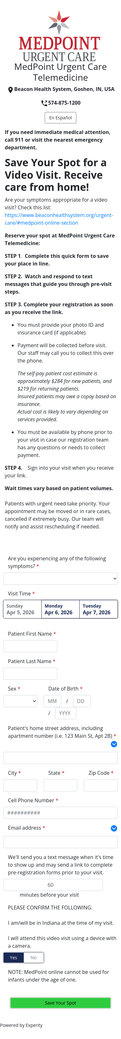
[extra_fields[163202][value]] (101, 785)
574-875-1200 (60, 102)
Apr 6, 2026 (60, 609)
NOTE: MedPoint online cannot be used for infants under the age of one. (58, 975)
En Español (60, 118)
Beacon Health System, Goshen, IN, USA (61, 89)
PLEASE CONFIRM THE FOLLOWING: (50, 907)
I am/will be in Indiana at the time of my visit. (61, 922)
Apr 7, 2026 (98, 609)
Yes (13, 957)
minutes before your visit (49, 894)
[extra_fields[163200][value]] (61, 785)
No (34, 957)
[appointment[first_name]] (30, 646)
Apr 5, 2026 (22, 609)
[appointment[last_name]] (30, 674)
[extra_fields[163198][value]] (60, 758)
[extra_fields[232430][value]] (60, 842)
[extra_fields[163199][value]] (20, 785)
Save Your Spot (60, 1003)
